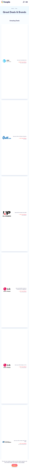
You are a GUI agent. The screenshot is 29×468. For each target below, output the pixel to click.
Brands (12, 8)
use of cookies (21, 462)
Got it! (14, 465)
